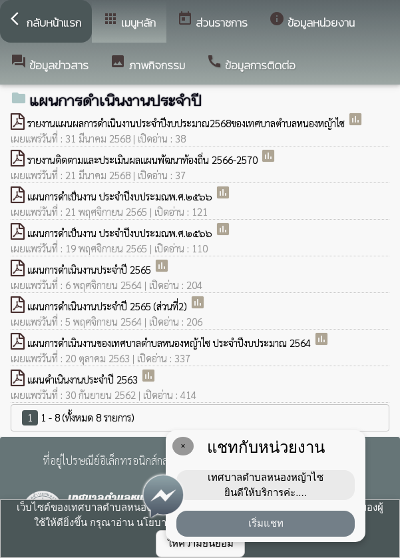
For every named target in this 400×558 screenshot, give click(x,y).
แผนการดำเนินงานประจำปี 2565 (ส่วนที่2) (108, 306)
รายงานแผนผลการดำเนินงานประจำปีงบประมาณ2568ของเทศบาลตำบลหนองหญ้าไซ (187, 123)
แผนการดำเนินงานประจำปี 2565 (90, 269)
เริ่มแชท (266, 523)
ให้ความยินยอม (200, 543)
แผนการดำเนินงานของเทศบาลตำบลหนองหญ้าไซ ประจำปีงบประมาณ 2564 (170, 342)
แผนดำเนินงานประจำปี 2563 (83, 379)
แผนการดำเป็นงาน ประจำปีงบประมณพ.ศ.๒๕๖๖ (121, 196)
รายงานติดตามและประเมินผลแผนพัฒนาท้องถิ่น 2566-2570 (143, 159)
